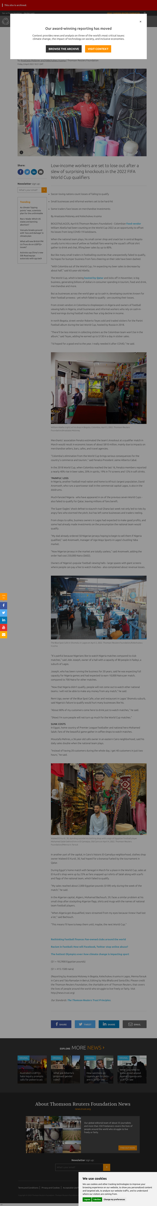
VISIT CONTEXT (98, 48)
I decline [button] (97, 1199)
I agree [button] (87, 1199)
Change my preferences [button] (114, 1199)
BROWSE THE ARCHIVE (64, 48)
